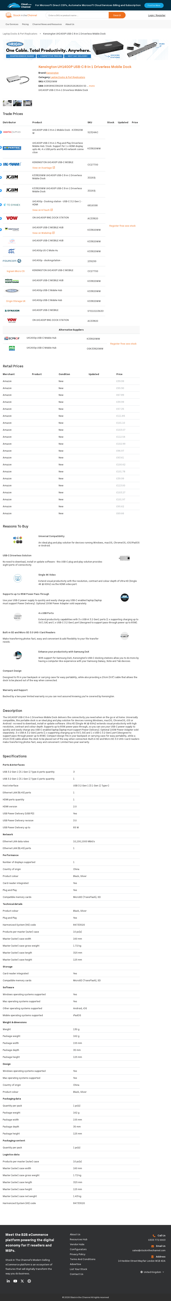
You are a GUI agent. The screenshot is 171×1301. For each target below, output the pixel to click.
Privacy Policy (77, 1254)
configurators (78, 1249)
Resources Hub (78, 1239)
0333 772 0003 (156, 1239)
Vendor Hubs (77, 1244)
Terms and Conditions (82, 1259)
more (92, 85)
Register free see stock (122, 225)
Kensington (52, 72)
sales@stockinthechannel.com (148, 1250)
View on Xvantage (43, 167)
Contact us (76, 1273)
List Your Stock (78, 1269)
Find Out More (154, 5)
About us (75, 1234)
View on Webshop (43, 232)
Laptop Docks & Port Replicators (20, 33)
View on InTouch (42, 209)
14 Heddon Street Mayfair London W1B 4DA (141, 1260)
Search (117, 15)
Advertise (75, 1264)
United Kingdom (152, 1272)
